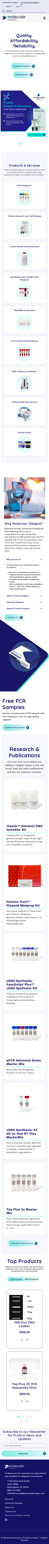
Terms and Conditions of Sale (17, 1515)
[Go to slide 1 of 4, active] (19, 1417)
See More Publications (25, 1243)
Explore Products (24, 66)
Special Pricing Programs (24, 608)
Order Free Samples (17, 727)
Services (9, 1499)
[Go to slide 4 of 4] (30, 1417)
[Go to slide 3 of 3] (28, 144)
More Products (31, 1279)
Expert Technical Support (24, 596)
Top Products (16, 1279)
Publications (24, 74)
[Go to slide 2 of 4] (23, 1417)
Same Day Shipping (24, 602)
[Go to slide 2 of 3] (24, 144)
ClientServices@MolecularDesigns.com (26, 1493)
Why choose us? (24, 559)
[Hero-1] (24, 115)
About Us (9, 1507)
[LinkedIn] (6, 1519)
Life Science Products (29, 2)
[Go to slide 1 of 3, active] (21, 144)
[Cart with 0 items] (19, 6)
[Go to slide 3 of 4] (26, 1417)
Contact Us (15, 617)
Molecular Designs (10, 2)
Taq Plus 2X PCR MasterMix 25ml (24, 1385)
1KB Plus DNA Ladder (24, 1324)
